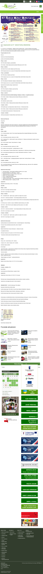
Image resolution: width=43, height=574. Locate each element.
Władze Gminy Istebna (5, 532)
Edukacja (3, 537)
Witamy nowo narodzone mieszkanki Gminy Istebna (32, 352)
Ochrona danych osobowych (4, 553)
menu (38, 11)
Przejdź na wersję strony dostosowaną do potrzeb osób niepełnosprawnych (26, 1)
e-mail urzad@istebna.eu (5, 567)
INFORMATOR (11, 530)
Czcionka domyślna (30, 1)
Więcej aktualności (18, 364)
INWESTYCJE (19, 530)
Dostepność (3, 555)
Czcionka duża (34, 1)
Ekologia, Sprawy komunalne (4, 544)
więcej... (2, 568)
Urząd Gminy (3, 533)
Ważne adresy (12, 532)
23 (10, 385)
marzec (3, 374)
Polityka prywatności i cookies (5, 572)
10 (12, 380)
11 (14, 380)
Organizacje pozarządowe (4, 548)
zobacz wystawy (5, 392)
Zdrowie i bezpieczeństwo (4, 541)
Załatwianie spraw (4, 535)
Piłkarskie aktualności (32, 345)
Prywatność (3, 556)
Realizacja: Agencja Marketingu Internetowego (29, 563)
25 (14, 385)
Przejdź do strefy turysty (42, 23)
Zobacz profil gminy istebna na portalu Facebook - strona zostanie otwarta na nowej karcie (38, 1)
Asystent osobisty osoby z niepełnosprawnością (30, 536)
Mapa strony (28, 1)
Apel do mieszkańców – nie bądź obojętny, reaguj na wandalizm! (33, 357)
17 (12, 382)
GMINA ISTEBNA (3, 530)
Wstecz (3, 367)
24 (12, 385)
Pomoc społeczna (4, 538)
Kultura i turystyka (4, 546)
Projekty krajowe (20, 533)
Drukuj (39, 367)
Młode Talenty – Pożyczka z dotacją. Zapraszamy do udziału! (13, 339)
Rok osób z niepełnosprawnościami (5, 559)
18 (14, 382)
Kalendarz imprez (4, 550)
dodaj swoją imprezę (6, 394)
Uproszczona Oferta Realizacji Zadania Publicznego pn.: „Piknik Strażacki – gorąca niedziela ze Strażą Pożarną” (13, 332)
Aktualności (3, 13)
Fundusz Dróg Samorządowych (20, 536)
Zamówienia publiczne (21, 538)
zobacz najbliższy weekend (7, 391)
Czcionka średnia (32, 1)
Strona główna (24, 1)
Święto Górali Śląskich (12, 351)
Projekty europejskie (21, 532)
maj (17, 374)
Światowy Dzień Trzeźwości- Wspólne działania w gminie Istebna (33, 340)
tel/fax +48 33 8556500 (4, 566)
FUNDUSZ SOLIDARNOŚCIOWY (29, 531)
